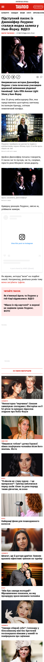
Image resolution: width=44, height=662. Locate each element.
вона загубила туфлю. (13, 282)
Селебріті (5, 13)
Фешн (22, 13)
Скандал (14, 13)
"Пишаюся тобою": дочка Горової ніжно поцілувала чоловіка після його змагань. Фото (22, 446)
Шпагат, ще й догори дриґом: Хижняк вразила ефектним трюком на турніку (21, 557)
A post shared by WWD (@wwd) (22, 268)
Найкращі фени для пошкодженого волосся (20, 522)
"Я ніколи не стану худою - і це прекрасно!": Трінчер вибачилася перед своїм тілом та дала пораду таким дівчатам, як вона (19, 485)
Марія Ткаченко (8, 33)
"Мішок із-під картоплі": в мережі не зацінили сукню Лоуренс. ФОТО (22, 308)
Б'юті (29, 13)
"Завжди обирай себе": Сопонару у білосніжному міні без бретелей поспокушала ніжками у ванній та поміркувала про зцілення (20, 632)
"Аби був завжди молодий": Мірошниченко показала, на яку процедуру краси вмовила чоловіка (20, 593)
